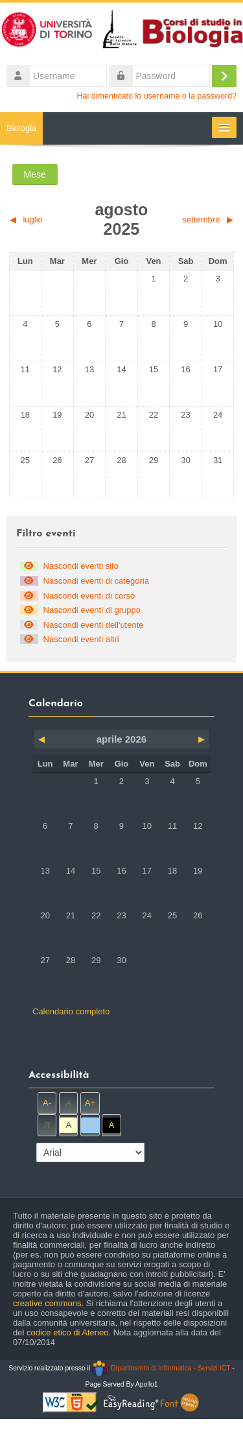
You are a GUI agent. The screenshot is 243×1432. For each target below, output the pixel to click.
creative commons (47, 1303)
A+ (90, 1103)
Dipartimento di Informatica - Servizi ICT (161, 1368)
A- (47, 1103)
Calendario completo (71, 1011)
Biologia (21, 128)
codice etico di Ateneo (67, 1332)
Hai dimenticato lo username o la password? (157, 96)
